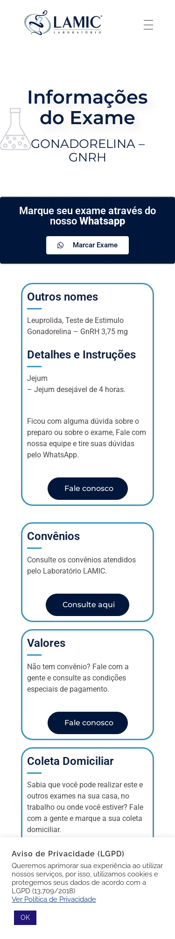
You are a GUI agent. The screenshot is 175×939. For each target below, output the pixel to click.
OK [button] (25, 917)
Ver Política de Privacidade (54, 899)
